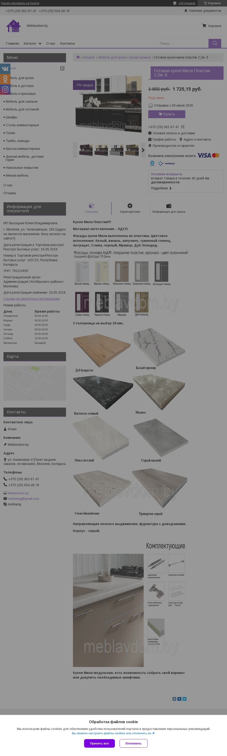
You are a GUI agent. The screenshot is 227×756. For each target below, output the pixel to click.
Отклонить (134, 743)
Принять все (99, 743)
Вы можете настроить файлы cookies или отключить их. (112, 733)
